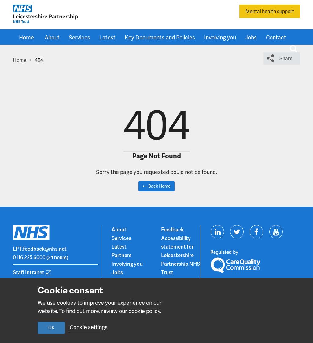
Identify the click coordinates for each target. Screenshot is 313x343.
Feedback (172, 229)
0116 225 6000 (29, 257)
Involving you (220, 37)
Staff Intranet (28, 272)
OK (51, 327)
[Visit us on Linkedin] (217, 231)
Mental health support (269, 11)
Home (26, 37)
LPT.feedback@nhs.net (40, 248)
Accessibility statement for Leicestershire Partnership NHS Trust (180, 255)
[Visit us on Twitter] (237, 231)
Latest (107, 37)
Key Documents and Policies (160, 37)
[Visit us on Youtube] (276, 231)
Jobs (251, 37)
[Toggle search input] (293, 49)
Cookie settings (89, 327)
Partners (121, 255)
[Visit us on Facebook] (256, 231)
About (52, 37)
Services (79, 37)
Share (286, 58)
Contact (276, 37)
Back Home (159, 186)
